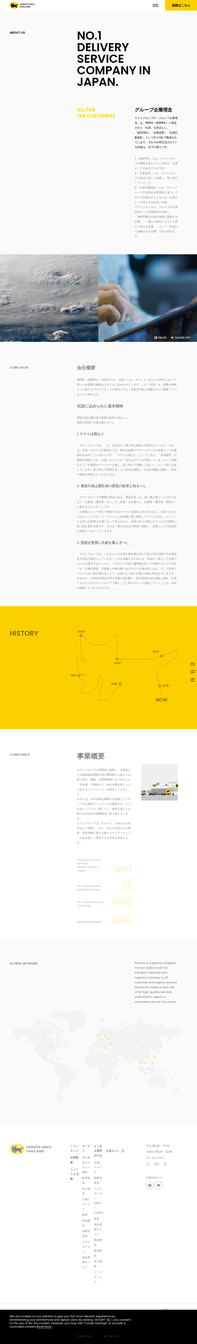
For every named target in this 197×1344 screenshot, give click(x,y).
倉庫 (85, 1215)
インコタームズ (98, 1276)
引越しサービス (86, 1204)
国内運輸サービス (86, 1262)
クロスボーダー (86, 1246)
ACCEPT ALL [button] (111, 1336)
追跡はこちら (181, 5)
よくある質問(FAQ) (98, 1150)
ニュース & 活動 (74, 1174)
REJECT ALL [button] (85, 1336)
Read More (44, 1327)
